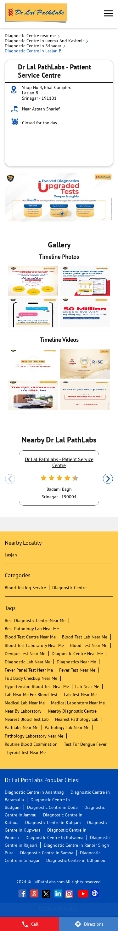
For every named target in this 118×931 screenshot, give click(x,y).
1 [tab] (62, 213)
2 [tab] (68, 213)
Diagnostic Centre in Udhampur (76, 860)
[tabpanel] (59, 197)
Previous (10, 479)
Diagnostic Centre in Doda (52, 807)
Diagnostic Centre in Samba (46, 853)
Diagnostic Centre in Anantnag (34, 792)
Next (108, 479)
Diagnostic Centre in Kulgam (53, 822)
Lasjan (11, 555)
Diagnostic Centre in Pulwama (54, 837)
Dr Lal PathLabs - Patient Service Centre (59, 462)
